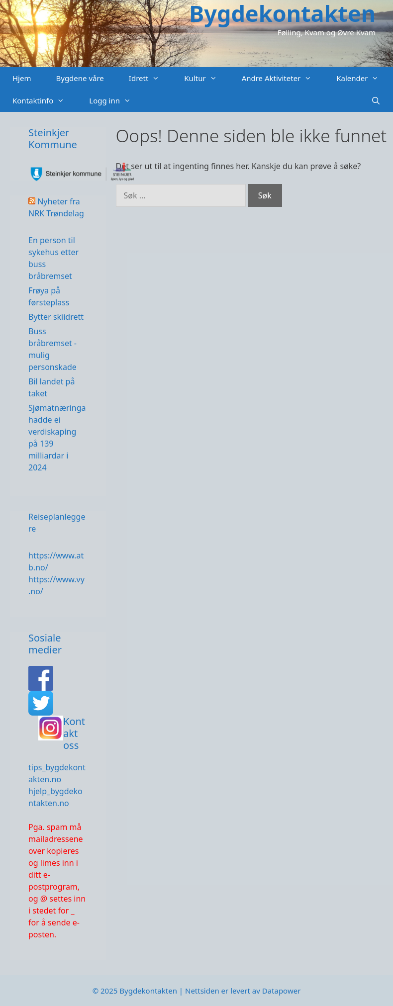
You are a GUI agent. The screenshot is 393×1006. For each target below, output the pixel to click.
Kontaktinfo (44, 101)
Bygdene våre (79, 78)
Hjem (21, 78)
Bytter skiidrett (56, 316)
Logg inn (116, 101)
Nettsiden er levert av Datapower (242, 991)
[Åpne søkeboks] (376, 101)
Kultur (206, 78)
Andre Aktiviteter (283, 78)
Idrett (150, 78)
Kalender (363, 78)
